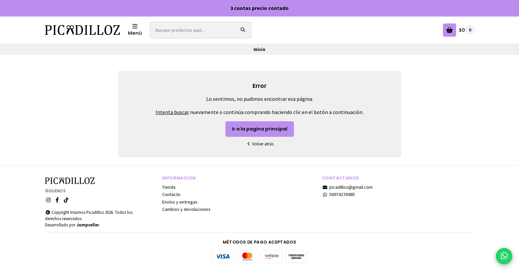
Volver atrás (259, 144)
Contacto (171, 194)
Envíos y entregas (180, 202)
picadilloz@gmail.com (347, 187)
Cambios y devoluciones (186, 209)
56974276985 (338, 194)
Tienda (168, 187)
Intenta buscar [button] (172, 112)
